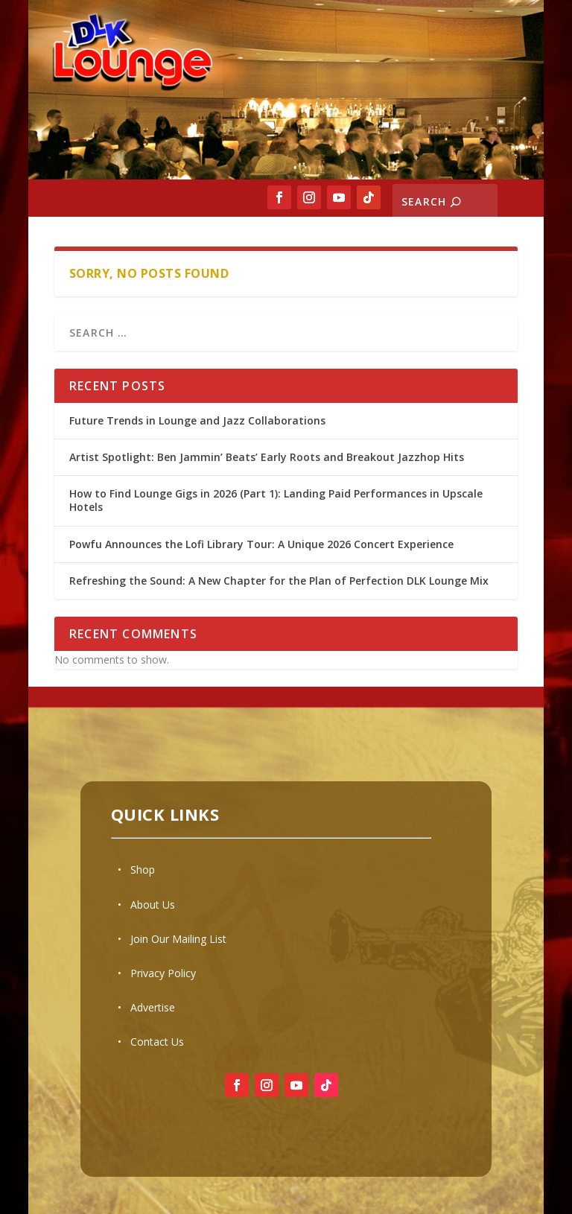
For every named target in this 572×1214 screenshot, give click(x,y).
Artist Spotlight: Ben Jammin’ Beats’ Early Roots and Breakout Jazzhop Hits (266, 457)
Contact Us (157, 1042)
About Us (152, 904)
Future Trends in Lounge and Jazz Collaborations (197, 420)
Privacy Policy (163, 973)
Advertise (152, 1007)
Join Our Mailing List (178, 939)
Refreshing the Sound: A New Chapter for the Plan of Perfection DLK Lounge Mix (279, 580)
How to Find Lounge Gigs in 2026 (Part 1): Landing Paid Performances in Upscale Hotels (276, 500)
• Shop (136, 869)
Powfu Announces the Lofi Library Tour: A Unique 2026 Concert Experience (261, 544)
